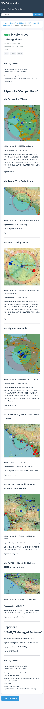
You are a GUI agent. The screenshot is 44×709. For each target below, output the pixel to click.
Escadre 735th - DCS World (18, 23)
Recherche (18, 9)
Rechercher (38, 14)
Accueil (3, 9)
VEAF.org (11, 9)
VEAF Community (10, 3)
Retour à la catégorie (10, 698)
